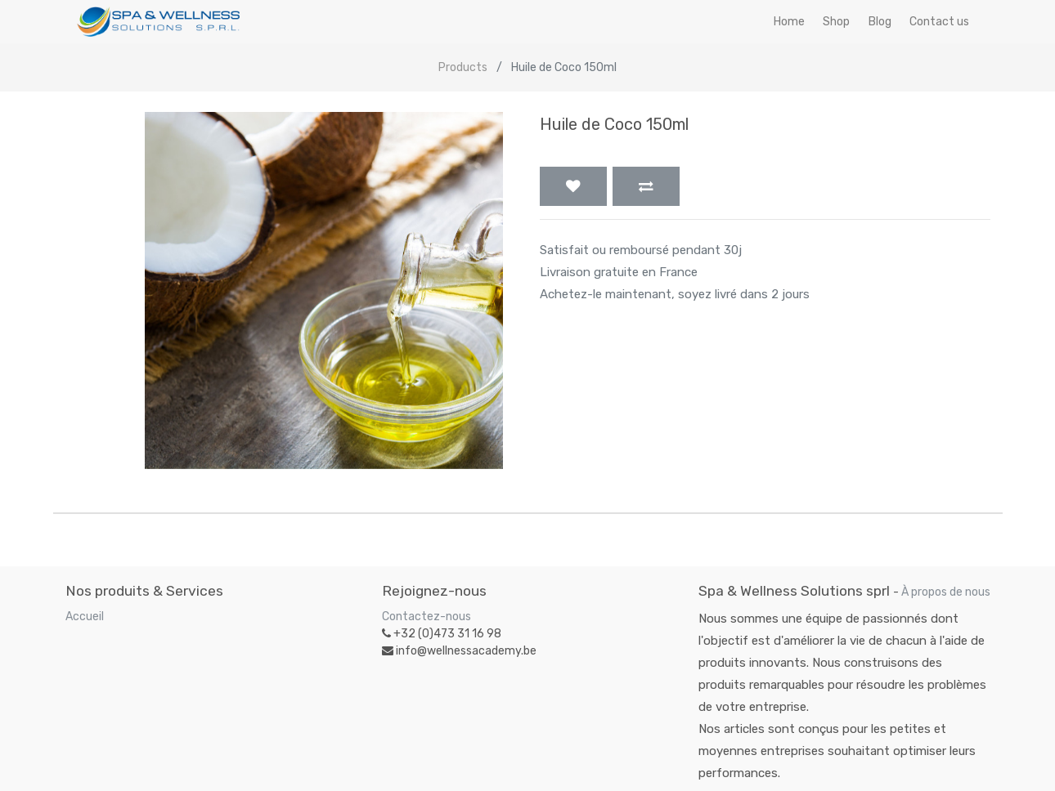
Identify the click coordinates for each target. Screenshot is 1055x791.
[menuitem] (789, 22)
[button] (573, 186)
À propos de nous (945, 592)
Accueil (84, 616)
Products (462, 67)
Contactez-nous (426, 616)
